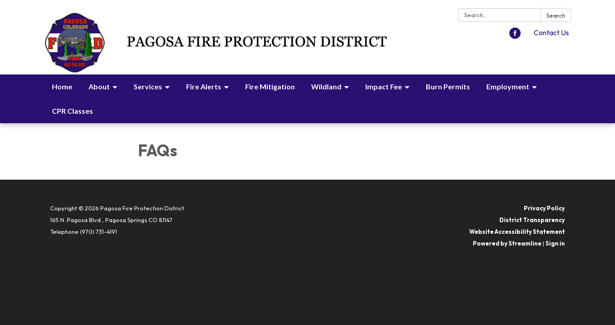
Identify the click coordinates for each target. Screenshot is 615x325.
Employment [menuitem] (507, 86)
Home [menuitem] (62, 86)
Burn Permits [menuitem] (448, 86)
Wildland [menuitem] (326, 86)
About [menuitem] (99, 86)
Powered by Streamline (507, 243)
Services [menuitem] (148, 86)
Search (555, 15)
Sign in (555, 243)
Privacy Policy (544, 208)
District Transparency (532, 219)
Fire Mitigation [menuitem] (270, 86)
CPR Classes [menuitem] (72, 111)
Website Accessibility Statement (517, 231)
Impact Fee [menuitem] (383, 86)
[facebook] (515, 36)
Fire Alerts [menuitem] (203, 86)
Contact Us (551, 32)
